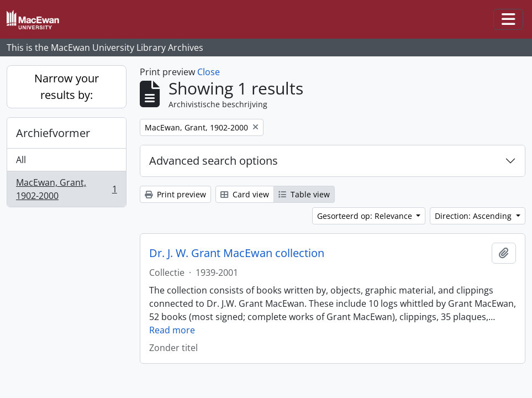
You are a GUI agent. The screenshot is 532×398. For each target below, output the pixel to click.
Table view (304, 194)
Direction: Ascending (474, 216)
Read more (172, 330)
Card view (244, 194)
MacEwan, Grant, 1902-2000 (66, 189)
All (21, 160)
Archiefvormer (53, 132)
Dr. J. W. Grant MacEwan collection (236, 253)
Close (208, 72)
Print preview (175, 194)
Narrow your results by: (66, 86)
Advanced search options (213, 160)
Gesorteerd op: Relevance (365, 216)
